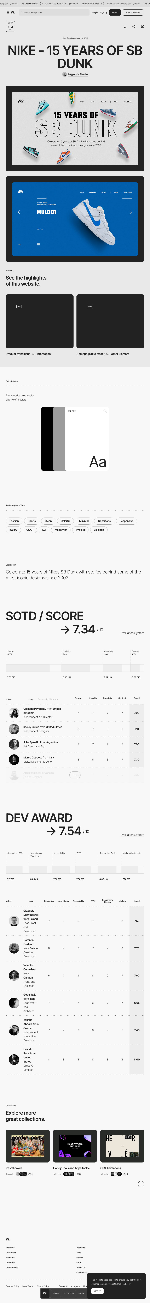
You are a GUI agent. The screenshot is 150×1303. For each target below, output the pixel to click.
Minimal (84, 521)
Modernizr (61, 529)
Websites (10, 1247)
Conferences (12, 1267)
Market (79, 1257)
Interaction (44, 354)
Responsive (126, 521)
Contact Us (81, 1272)
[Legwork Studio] (75, 74)
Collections (11, 1252)
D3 (44, 529)
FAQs (78, 1262)
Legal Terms (27, 1286)
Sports (32, 521)
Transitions (104, 521)
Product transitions (18, 354)
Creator (56, 1293)
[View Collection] (28, 1146)
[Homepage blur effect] (110, 321)
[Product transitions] (40, 321)
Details (81, 1293)
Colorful (65, 521)
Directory (10, 1262)
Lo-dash (99, 529)
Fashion (14, 521)
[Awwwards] (13, 12)
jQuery (13, 529)
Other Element (120, 354)
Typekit (80, 529)
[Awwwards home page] (45, 1293)
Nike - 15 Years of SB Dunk (75, 56)
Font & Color (69, 1293)
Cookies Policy (12, 1286)
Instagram (75, 1286)
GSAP (29, 529)
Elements (10, 1257)
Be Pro (115, 12)
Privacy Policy (43, 1286)
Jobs (78, 1252)
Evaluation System (132, 632)
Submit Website (133, 12)
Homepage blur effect (90, 354)
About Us (80, 1267)
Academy (81, 1247)
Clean (48, 521)
